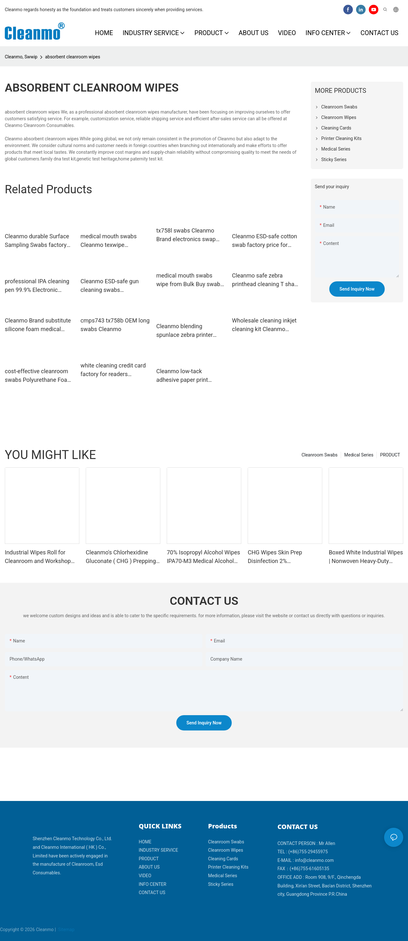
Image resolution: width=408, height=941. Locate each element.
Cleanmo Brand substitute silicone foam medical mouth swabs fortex (38, 325)
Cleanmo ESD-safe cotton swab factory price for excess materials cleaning (265, 241)
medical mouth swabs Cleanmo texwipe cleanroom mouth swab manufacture (111, 241)
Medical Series (358, 454)
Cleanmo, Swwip (21, 56)
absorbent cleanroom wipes (72, 56)
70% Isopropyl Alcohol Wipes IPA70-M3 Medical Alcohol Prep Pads (203, 557)
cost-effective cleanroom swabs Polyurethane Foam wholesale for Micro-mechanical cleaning (38, 376)
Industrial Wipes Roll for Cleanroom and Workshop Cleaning (38, 557)
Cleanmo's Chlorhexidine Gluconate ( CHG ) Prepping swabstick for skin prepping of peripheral (121, 557)
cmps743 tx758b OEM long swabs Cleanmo (115, 324)
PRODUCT (390, 454)
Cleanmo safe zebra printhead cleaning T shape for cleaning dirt (266, 280)
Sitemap (66, 929)
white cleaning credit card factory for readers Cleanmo (113, 370)
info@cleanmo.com (314, 860)
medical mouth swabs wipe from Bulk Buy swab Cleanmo (188, 280)
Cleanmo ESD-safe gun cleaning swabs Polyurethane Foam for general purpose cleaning (113, 286)
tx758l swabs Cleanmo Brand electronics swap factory (186, 235)
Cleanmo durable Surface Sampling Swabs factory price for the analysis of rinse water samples (37, 241)
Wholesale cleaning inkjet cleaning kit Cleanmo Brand (264, 325)
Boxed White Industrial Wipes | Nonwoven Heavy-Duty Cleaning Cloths (366, 557)
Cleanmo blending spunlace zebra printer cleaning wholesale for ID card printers (188, 331)
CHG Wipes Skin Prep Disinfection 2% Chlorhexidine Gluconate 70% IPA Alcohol (285, 557)
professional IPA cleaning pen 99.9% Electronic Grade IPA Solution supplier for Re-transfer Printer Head (37, 286)
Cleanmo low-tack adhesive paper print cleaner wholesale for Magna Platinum (183, 376)
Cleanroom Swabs (320, 454)
